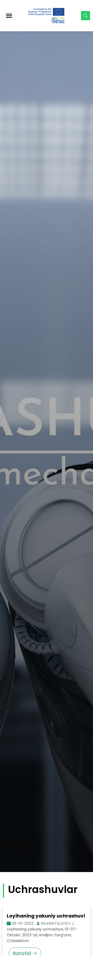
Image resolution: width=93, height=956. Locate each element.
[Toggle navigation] (9, 16)
